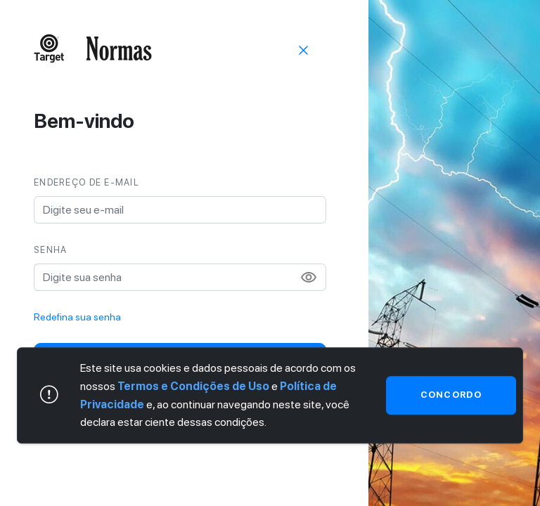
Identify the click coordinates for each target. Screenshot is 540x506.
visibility (308, 277)
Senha (50, 250)
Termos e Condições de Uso (193, 386)
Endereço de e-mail (86, 182)
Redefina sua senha (77, 317)
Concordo (451, 395)
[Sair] (303, 49)
